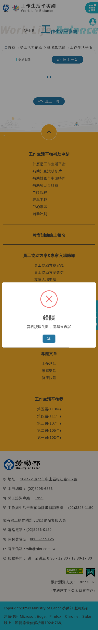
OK (49, 338)
